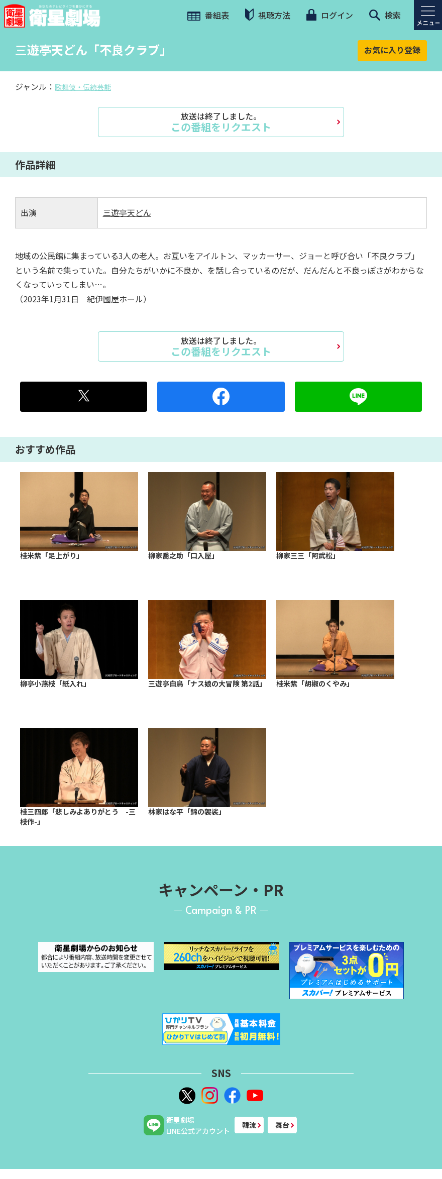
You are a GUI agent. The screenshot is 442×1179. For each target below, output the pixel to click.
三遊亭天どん (127, 212)
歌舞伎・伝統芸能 (83, 87)
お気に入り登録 (392, 50)
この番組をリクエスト (221, 122)
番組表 (208, 15)
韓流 (249, 1125)
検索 (385, 15)
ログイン (329, 15)
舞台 (282, 1125)
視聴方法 (267, 15)
